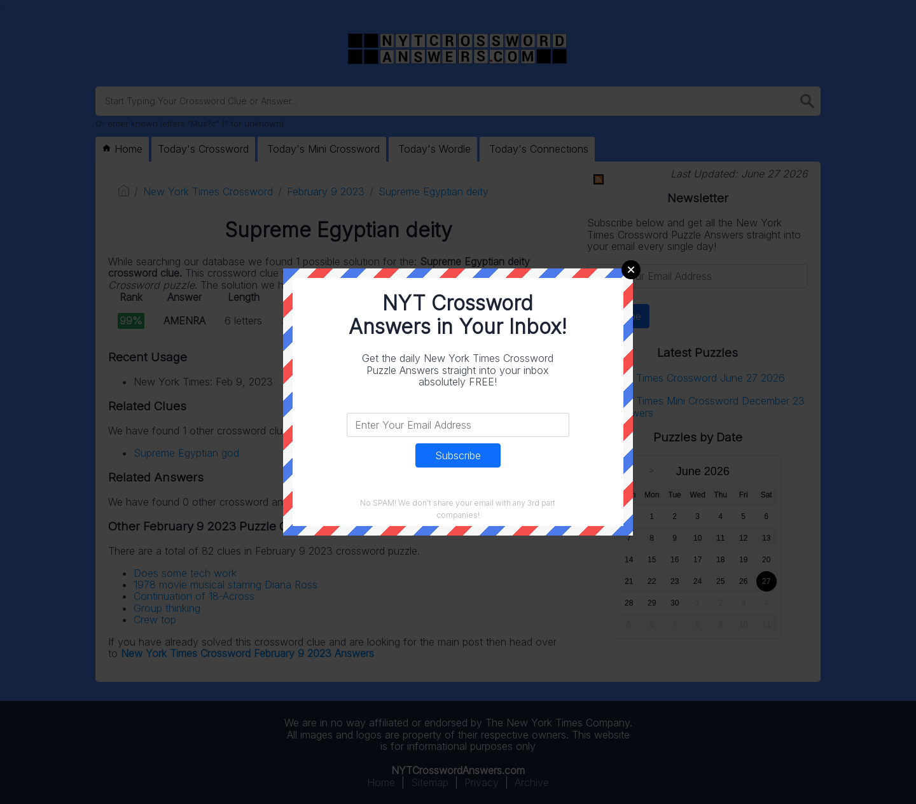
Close (631, 269)
